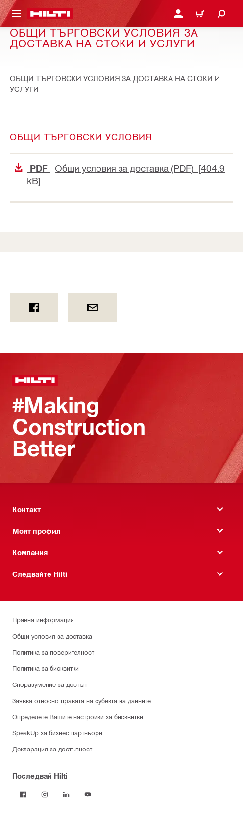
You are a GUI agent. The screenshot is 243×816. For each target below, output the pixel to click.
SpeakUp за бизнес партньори (57, 732)
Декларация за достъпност (52, 748)
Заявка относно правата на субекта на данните (81, 700)
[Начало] (50, 13)
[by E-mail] (92, 307)
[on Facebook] (34, 307)
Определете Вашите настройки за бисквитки (77, 716)
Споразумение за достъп (49, 684)
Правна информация (43, 619)
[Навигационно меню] (16, 13)
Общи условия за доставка (52, 636)
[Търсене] (221, 13)
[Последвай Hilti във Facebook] (23, 794)
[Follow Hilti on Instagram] (44, 794)
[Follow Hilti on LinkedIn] (66, 794)
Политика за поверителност (53, 652)
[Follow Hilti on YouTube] (87, 794)
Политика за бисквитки (45, 668)
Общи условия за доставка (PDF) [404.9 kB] (120, 174)
